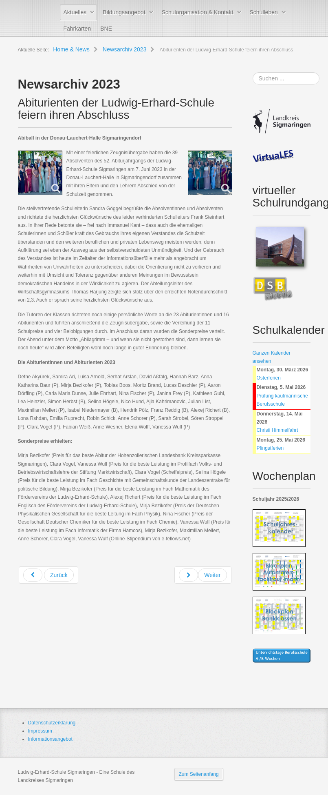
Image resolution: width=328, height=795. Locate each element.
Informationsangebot (50, 739)
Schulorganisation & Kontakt (197, 12)
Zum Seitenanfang (199, 774)
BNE (106, 28)
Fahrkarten (77, 28)
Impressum (40, 731)
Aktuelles (75, 12)
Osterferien (269, 378)
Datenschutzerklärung (52, 723)
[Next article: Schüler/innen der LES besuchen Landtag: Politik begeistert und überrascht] (202, 575)
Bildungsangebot (124, 12)
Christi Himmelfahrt (277, 430)
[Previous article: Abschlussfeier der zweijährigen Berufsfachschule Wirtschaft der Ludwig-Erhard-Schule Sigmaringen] (48, 575)
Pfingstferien (270, 448)
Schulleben (264, 12)
